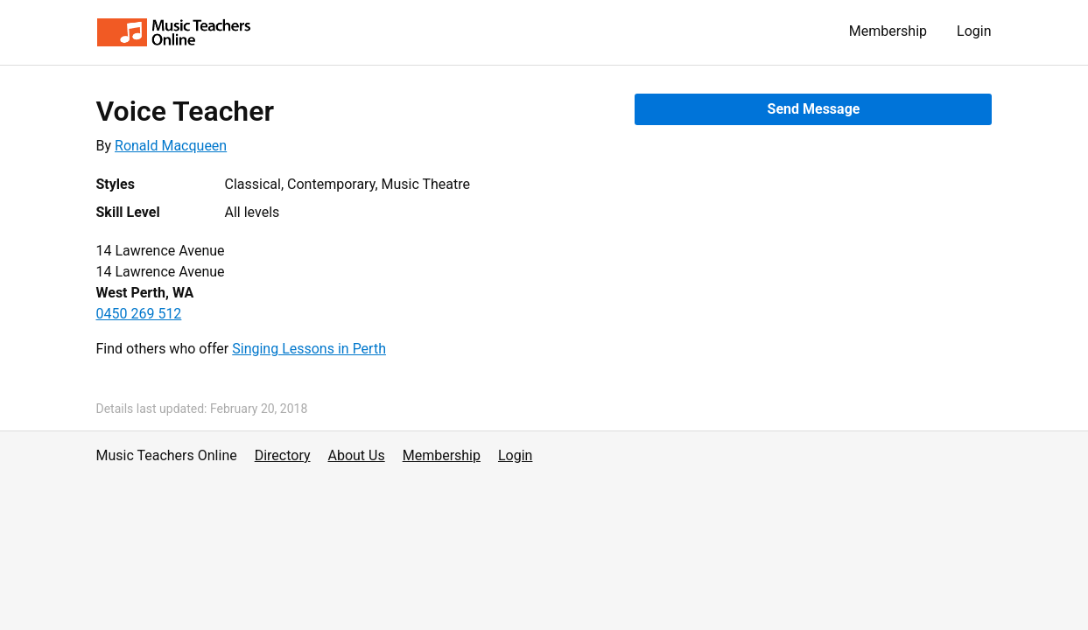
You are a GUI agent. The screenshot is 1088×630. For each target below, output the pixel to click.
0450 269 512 (139, 313)
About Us (356, 455)
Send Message (814, 109)
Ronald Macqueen (171, 145)
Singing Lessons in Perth (309, 348)
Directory (283, 455)
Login (974, 31)
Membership (888, 31)
